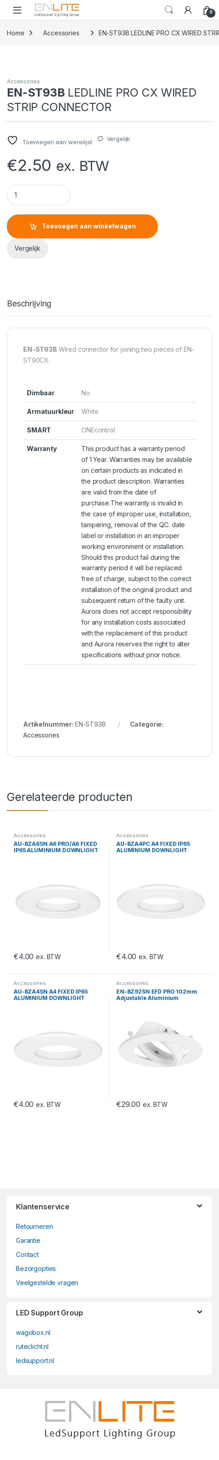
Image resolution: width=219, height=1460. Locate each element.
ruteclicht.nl (32, 1346)
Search (169, 10)
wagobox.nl (33, 1332)
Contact (27, 1254)
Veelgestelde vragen (47, 1282)
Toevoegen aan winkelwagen (89, 226)
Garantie (28, 1240)
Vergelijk (118, 138)
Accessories (61, 33)
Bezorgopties (36, 1268)
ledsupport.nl (35, 1360)
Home (15, 33)
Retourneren (34, 1226)
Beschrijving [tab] (29, 304)
